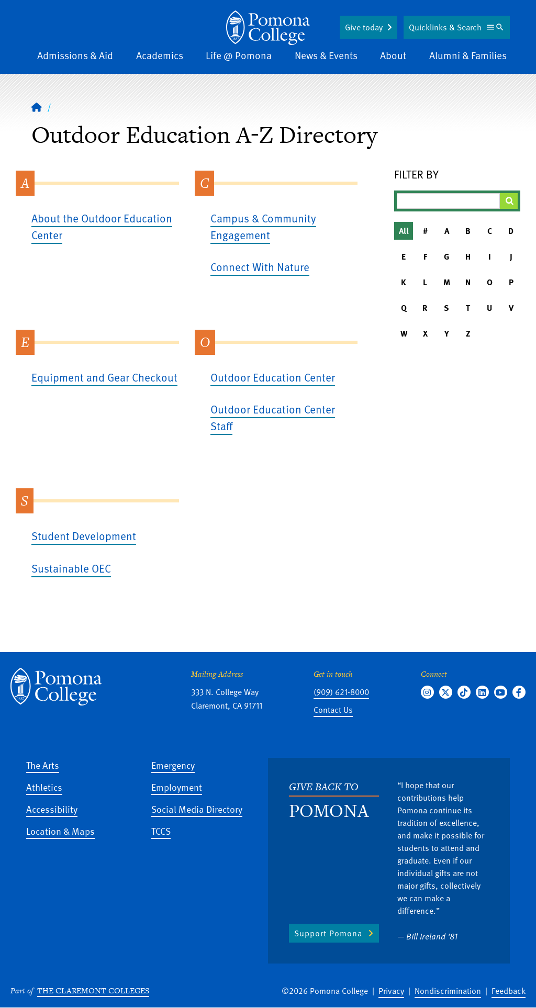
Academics (159, 55)
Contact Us (333, 709)
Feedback (509, 990)
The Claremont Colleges (93, 990)
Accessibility (51, 809)
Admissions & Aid (75, 55)
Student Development (83, 536)
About (393, 55)
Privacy (391, 990)
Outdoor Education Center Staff (272, 417)
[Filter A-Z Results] (448, 201)
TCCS (161, 831)
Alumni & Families (468, 55)
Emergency (173, 765)
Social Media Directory (196, 809)
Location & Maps (60, 831)
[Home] (268, 27)
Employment (176, 787)
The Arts (42, 765)
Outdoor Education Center (272, 377)
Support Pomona (328, 933)
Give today (364, 27)
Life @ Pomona (239, 55)
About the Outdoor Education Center (101, 226)
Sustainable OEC (71, 568)
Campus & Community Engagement (263, 226)
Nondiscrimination (448, 990)
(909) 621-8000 (341, 692)
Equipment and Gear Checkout (104, 377)
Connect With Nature (259, 267)
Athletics (44, 787)
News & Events (326, 55)
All (404, 231)
